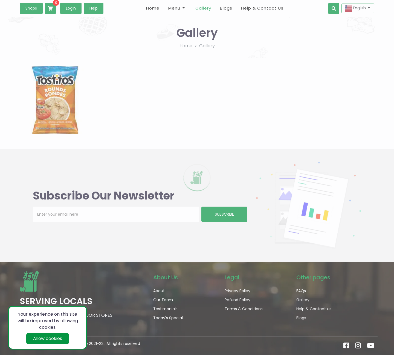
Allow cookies (47, 338)
